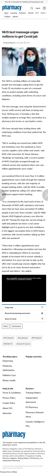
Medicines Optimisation (8, 368)
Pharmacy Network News (35, 414)
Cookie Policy (9, 403)
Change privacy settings (8, 472)
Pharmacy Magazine (10, 458)
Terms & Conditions (12, 392)
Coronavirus (16, 326)
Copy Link (24, 307)
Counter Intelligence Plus (35, 423)
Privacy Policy (9, 397)
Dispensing (8, 360)
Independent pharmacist (31, 399)
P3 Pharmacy (32, 407)
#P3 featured (36, 338)
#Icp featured (22, 338)
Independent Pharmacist (11, 460)
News (6, 326)
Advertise (7, 413)
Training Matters (33, 392)
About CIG (7, 408)
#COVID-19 (8, 344)
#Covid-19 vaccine (23, 344)
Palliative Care (9, 375)
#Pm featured (8, 338)
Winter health (9, 380)
